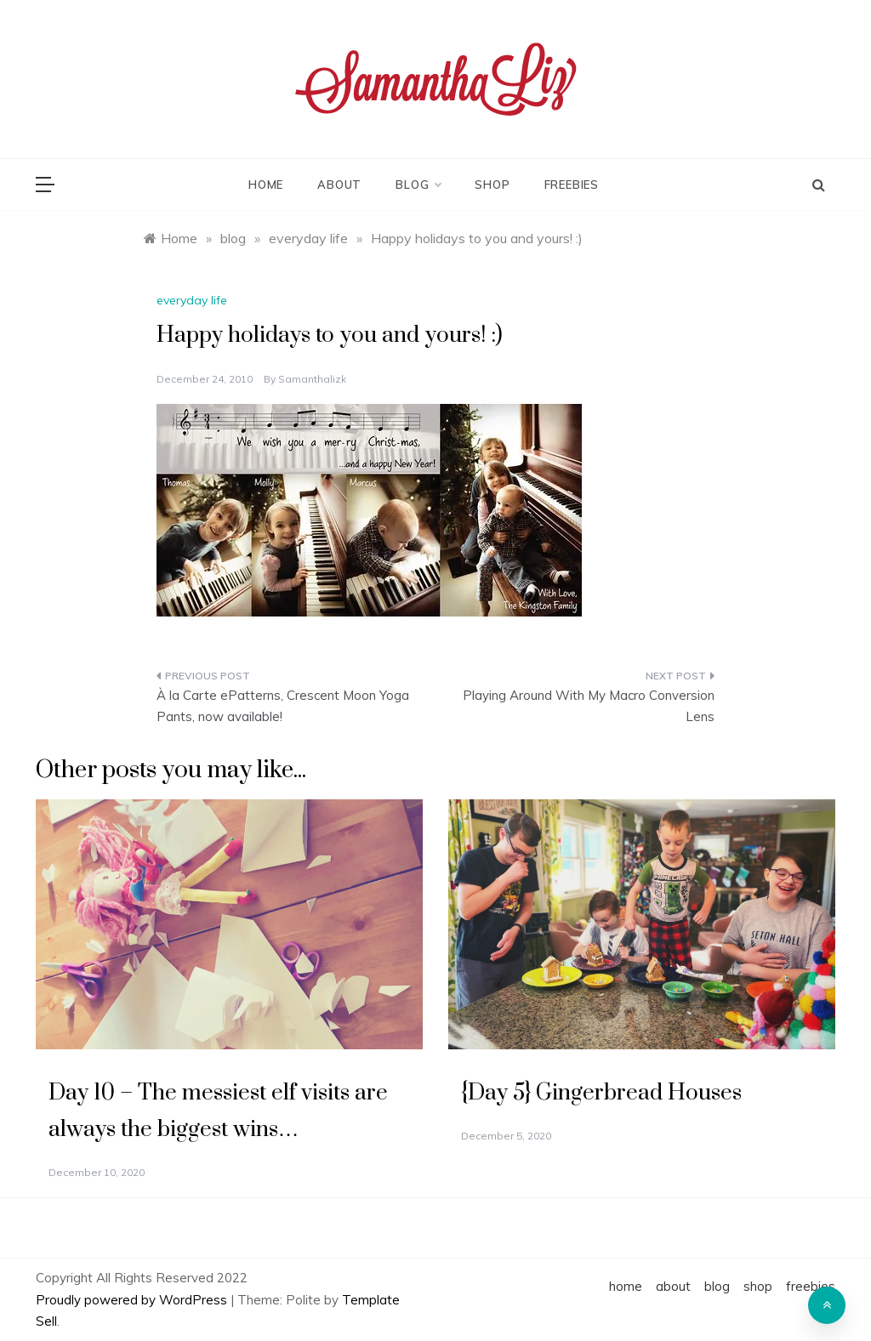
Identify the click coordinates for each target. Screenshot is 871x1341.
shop (492, 184)
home (265, 184)
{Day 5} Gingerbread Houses (601, 1093)
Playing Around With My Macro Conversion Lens (588, 706)
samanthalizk (312, 378)
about (339, 184)
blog (418, 184)
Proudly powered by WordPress (133, 1300)
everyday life (192, 300)
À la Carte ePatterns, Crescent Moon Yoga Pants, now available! (283, 706)
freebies (571, 184)
